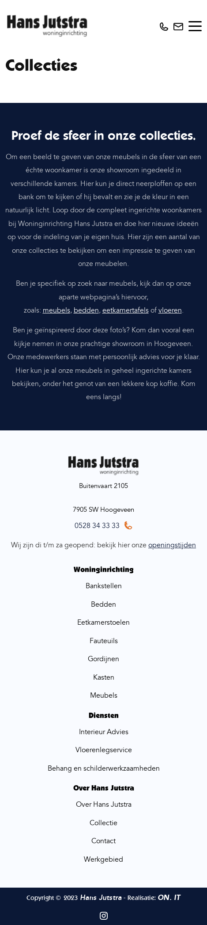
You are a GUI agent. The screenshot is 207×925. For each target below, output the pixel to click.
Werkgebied (103, 859)
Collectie (103, 823)
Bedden (103, 604)
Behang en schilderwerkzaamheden (104, 768)
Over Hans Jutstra (104, 804)
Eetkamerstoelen (103, 622)
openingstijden (172, 545)
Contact (103, 841)
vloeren (170, 310)
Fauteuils (104, 641)
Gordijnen (103, 659)
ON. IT (169, 897)
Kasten (103, 677)
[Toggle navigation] (195, 26)
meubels (56, 310)
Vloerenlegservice (103, 750)
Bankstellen (104, 586)
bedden (86, 310)
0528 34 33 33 (97, 525)
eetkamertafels (125, 310)
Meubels (103, 695)
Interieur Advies (103, 732)
